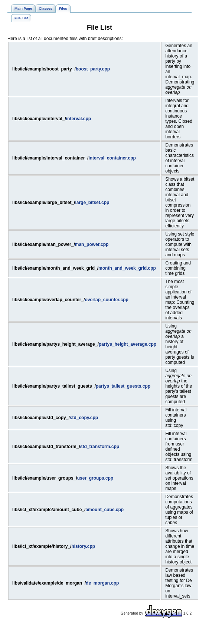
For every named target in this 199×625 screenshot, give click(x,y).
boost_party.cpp (93, 69)
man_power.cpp (92, 244)
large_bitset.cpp (92, 202)
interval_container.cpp (112, 158)
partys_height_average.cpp (127, 344)
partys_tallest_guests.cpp (123, 386)
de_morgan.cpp (102, 583)
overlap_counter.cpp (106, 299)
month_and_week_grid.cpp (127, 268)
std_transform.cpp (99, 446)
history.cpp (83, 546)
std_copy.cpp (84, 417)
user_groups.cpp (95, 478)
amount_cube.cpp (104, 509)
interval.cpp (78, 118)
